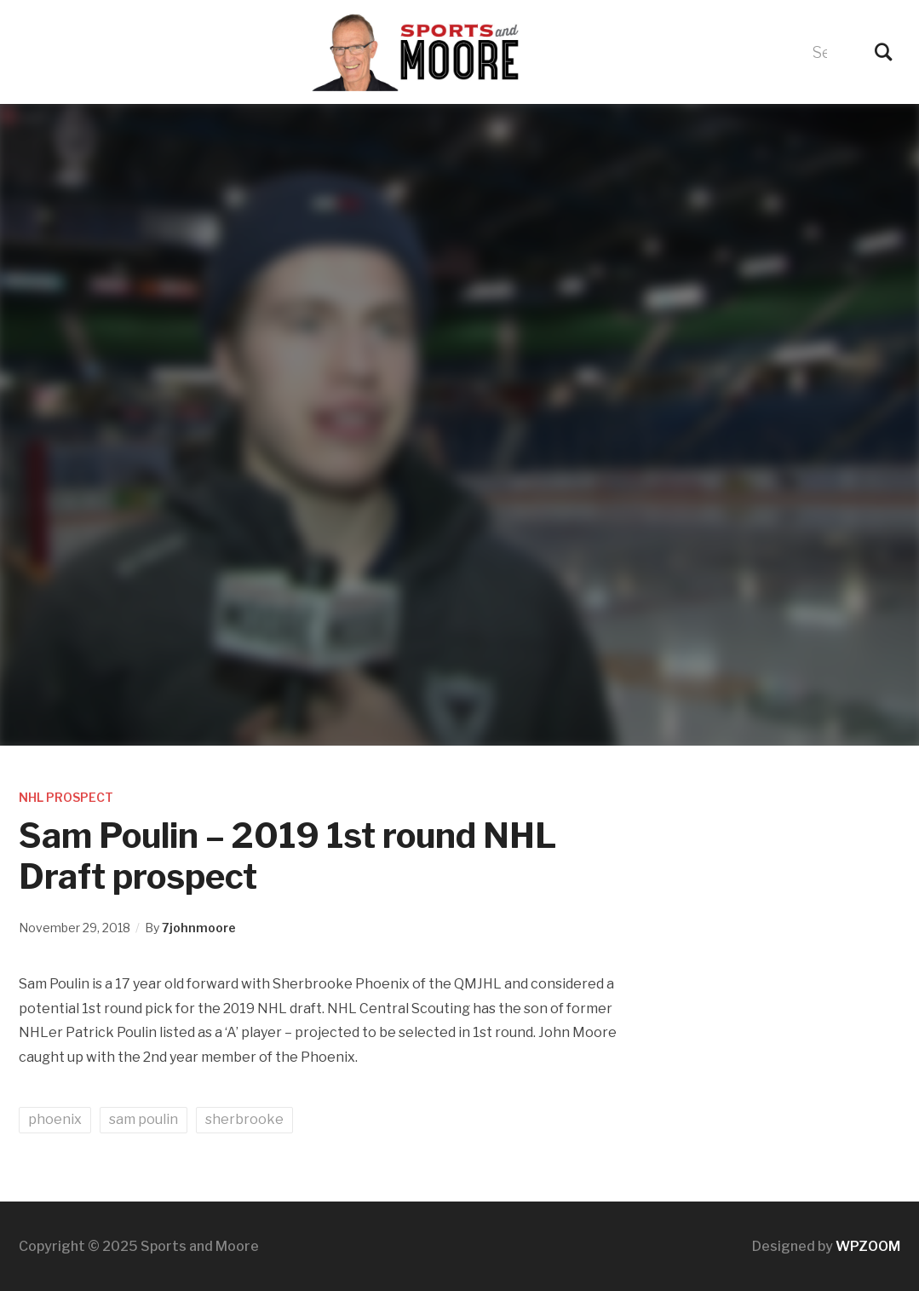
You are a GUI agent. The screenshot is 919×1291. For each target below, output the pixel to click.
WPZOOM (868, 1246)
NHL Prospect (66, 797)
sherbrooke (244, 1119)
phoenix (55, 1119)
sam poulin (143, 1119)
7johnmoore (199, 927)
